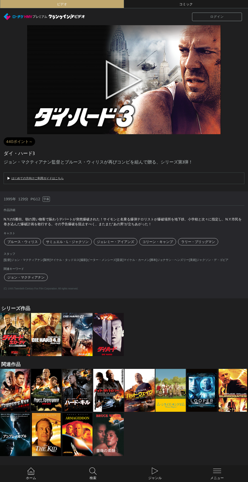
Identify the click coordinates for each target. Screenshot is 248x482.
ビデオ (62, 4)
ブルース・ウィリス (22, 242)
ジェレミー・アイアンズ (115, 242)
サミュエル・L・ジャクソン (67, 242)
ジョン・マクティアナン (26, 277)
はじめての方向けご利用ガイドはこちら (37, 178)
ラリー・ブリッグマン (198, 242)
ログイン (217, 16)
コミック (186, 4)
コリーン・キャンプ (157, 242)
